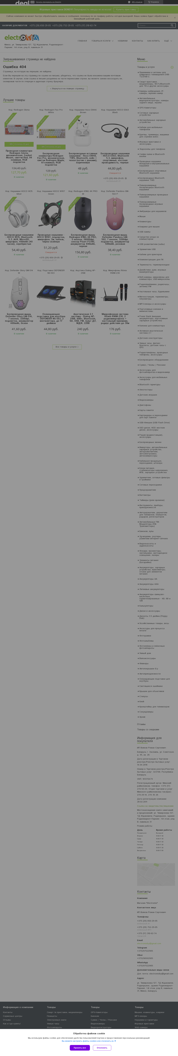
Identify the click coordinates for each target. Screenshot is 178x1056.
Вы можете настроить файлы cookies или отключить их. (88, 1041)
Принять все (80, 1048)
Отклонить (102, 1048)
